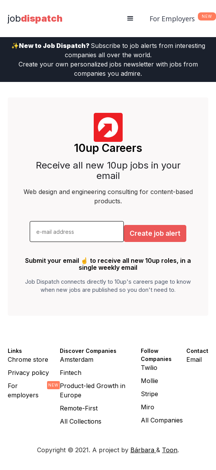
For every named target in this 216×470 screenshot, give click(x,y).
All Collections (80, 421)
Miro (147, 407)
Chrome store (28, 359)
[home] (35, 18)
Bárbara (143, 450)
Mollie (149, 381)
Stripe (149, 394)
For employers (23, 390)
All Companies (162, 420)
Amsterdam (76, 359)
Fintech (70, 372)
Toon (169, 450)
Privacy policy (28, 372)
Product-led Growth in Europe (92, 390)
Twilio (149, 367)
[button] (130, 18)
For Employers (172, 18)
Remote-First (79, 408)
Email (194, 359)
